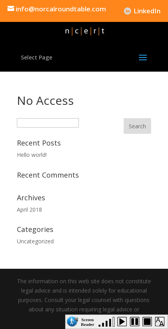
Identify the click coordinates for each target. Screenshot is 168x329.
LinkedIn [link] (147, 10)
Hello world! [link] (32, 154)
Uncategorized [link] (35, 241)
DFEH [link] (114, 11)
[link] (56, 11)
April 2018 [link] (29, 209)
